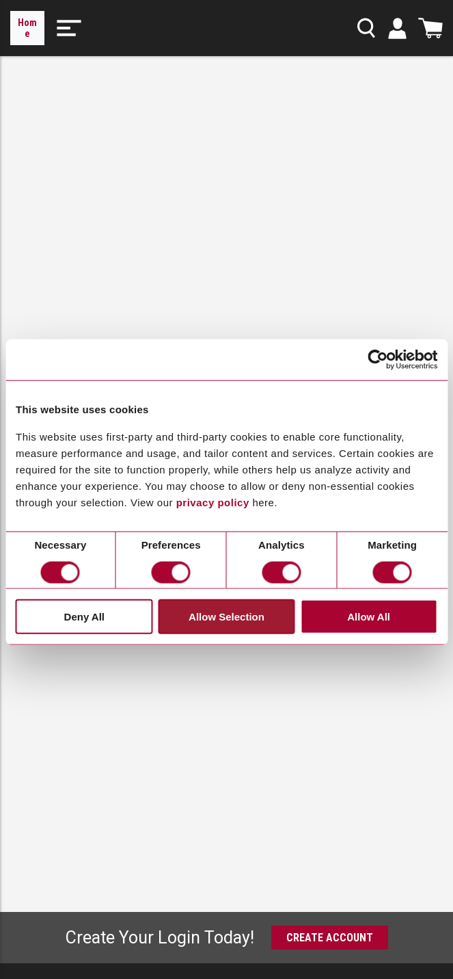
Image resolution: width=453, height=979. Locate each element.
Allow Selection (226, 616)
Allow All (368, 616)
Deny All (84, 616)
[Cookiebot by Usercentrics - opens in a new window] (377, 359)
